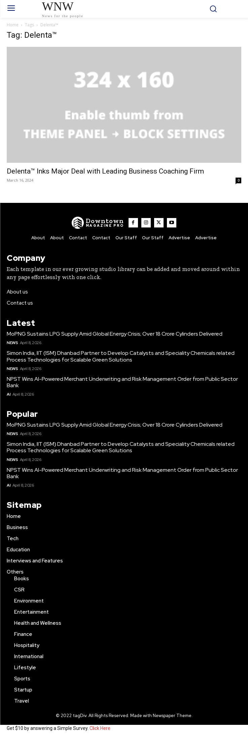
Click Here (100, 728)
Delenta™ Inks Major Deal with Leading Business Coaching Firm (105, 171)
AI (8, 394)
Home (13, 25)
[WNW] (98, 223)
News (12, 342)
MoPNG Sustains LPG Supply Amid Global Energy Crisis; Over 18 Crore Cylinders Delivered (114, 333)
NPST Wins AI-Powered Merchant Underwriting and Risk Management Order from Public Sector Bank (122, 382)
